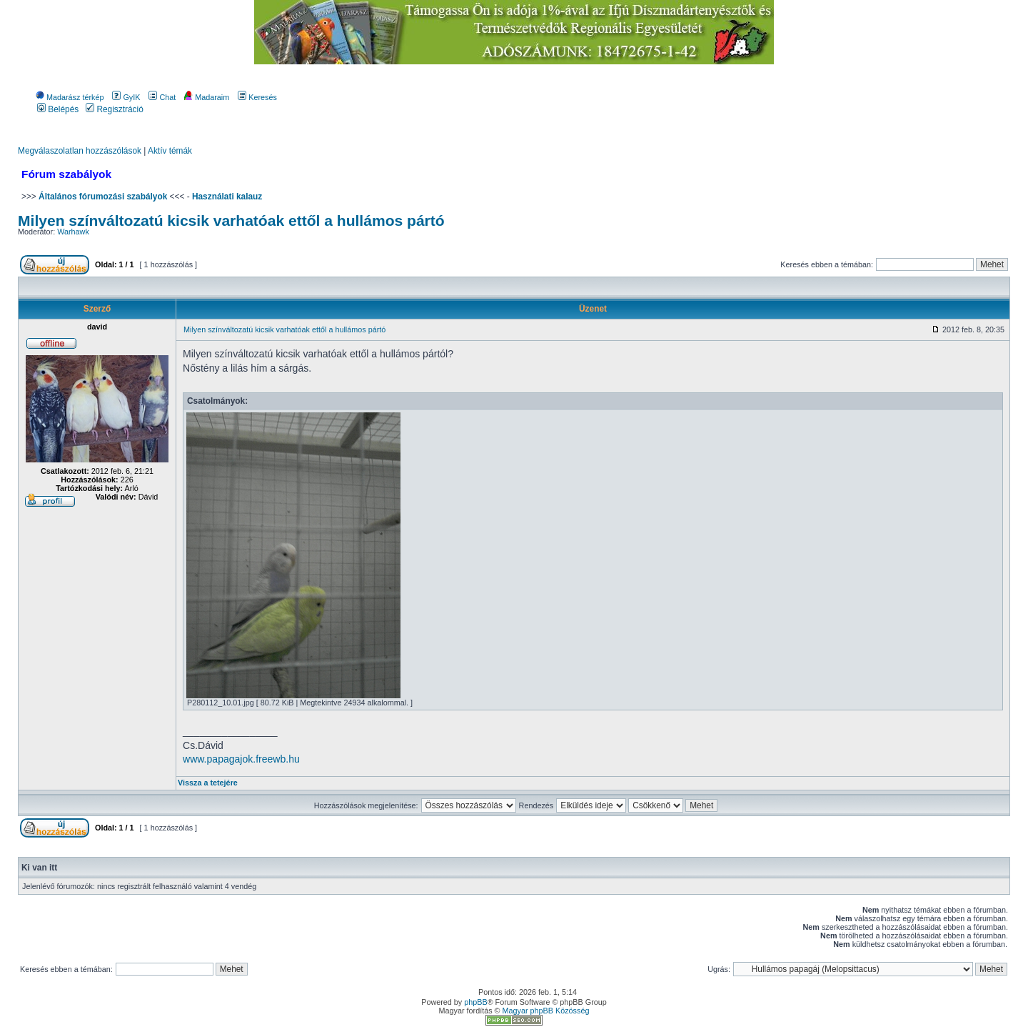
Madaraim (206, 97)
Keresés (257, 97)
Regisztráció (114, 109)
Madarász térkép (70, 97)
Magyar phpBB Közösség (546, 1010)
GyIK (126, 97)
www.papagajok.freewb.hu (241, 759)
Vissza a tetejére (208, 782)
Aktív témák (170, 151)
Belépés (58, 109)
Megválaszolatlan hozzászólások (79, 151)
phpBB (475, 1002)
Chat (162, 97)
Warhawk (73, 231)
